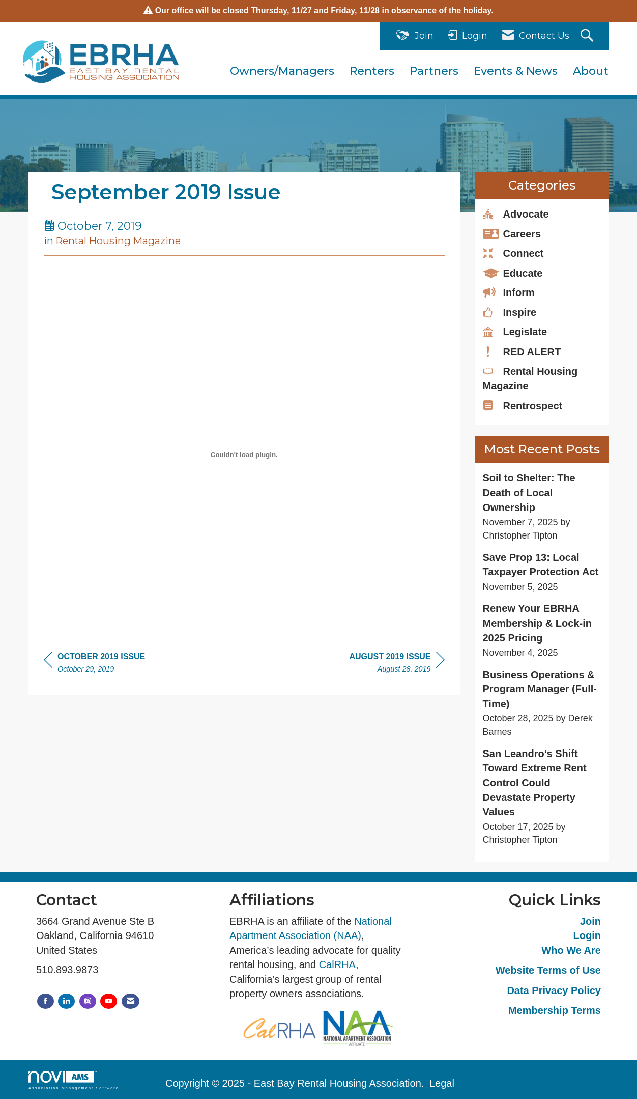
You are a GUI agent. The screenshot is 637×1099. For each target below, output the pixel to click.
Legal (441, 1083)
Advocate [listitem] (516, 213)
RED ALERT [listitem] (522, 351)
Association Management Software (73, 1080)
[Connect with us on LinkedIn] (66, 1001)
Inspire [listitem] (510, 312)
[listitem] (542, 506)
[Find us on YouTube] (108, 1001)
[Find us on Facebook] (45, 1001)
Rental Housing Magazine (118, 240)
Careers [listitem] (512, 233)
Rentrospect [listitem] (523, 405)
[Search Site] (588, 36)
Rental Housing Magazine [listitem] (530, 378)
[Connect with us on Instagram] (87, 1001)
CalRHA (337, 964)
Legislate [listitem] (515, 331)
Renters (372, 71)
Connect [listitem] (513, 253)
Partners (434, 71)
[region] (396, 664)
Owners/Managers (282, 71)
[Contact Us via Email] (130, 1001)
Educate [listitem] (513, 272)
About (591, 71)
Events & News (516, 71)
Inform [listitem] (509, 292)
